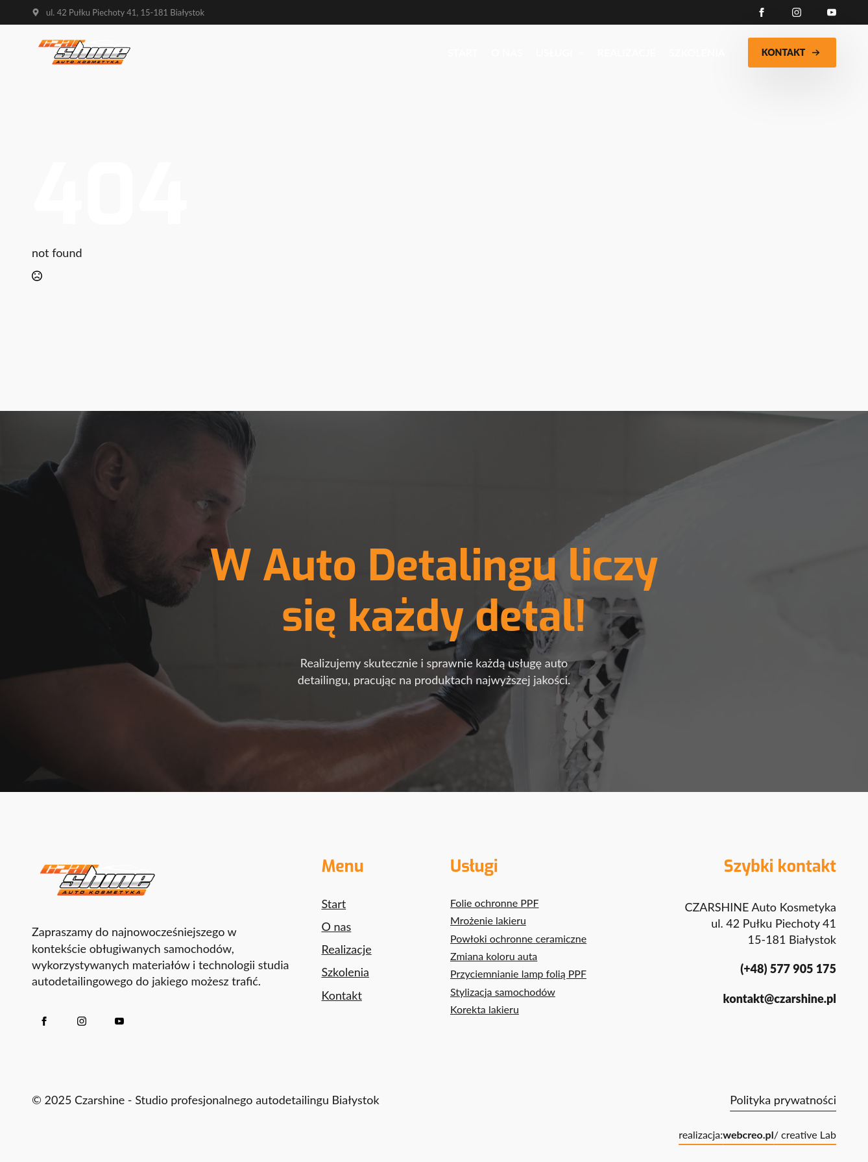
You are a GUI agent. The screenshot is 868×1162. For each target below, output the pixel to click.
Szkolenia (697, 52)
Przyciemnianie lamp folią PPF (518, 973)
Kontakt (342, 995)
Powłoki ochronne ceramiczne (518, 938)
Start (463, 52)
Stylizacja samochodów (502, 991)
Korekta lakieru (484, 1009)
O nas (507, 52)
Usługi (554, 52)
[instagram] (796, 12)
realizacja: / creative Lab (757, 1135)
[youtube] (831, 12)
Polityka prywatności (783, 1100)
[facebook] (761, 12)
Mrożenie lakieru (488, 920)
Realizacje (626, 52)
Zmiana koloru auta (493, 956)
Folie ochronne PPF (494, 902)
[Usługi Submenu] (579, 52)
